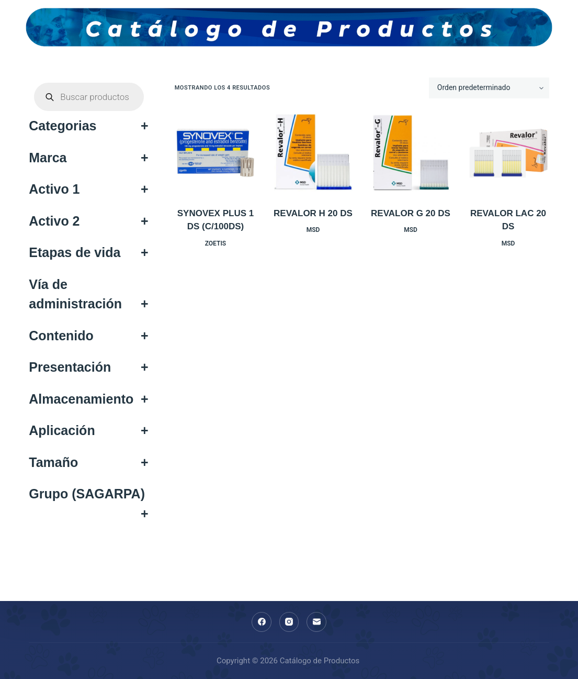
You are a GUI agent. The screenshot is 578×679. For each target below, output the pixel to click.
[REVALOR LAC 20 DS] (508, 153)
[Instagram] (289, 622)
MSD (313, 229)
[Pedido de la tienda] (489, 87)
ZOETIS (215, 243)
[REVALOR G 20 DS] (411, 153)
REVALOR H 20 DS (313, 213)
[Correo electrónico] (316, 622)
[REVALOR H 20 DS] (313, 153)
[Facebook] (261, 622)
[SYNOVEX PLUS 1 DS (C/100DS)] (216, 153)
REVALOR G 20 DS (410, 213)
